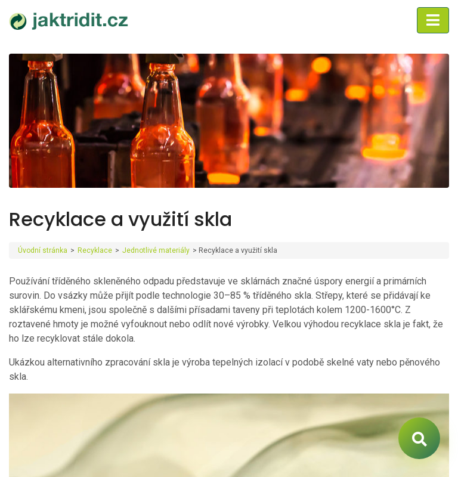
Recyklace (95, 250)
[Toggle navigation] (433, 20)
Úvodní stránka (42, 250)
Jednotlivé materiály (156, 250)
